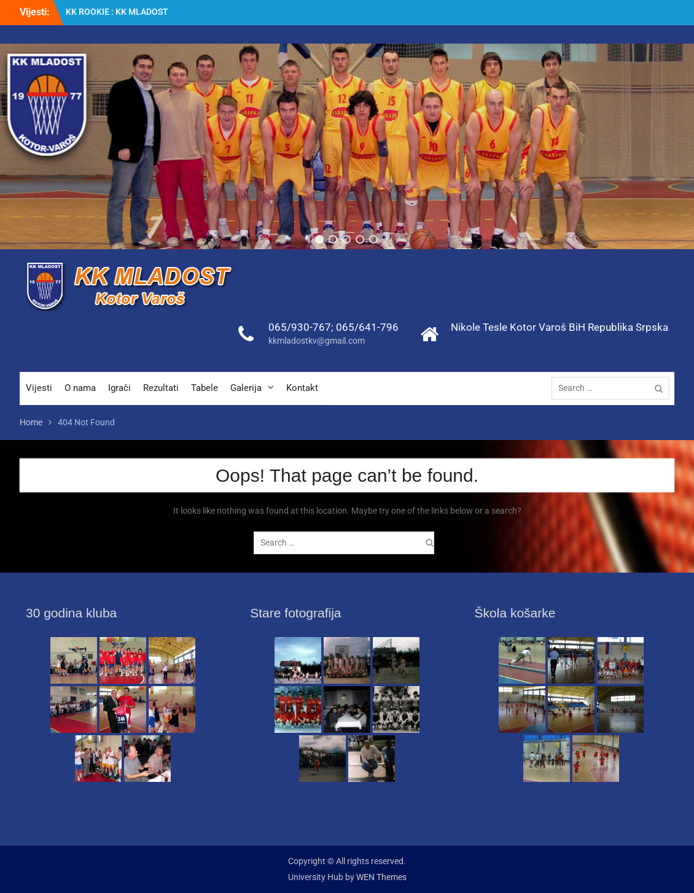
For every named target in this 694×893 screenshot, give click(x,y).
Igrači (119, 387)
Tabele (204, 387)
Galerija (246, 387)
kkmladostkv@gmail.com (316, 341)
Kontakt (302, 387)
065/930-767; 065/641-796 (333, 327)
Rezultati (161, 387)
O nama (80, 387)
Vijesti (39, 387)
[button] (320, 239)
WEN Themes (381, 877)
